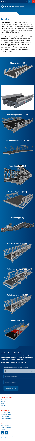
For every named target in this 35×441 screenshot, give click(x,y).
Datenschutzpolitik (6, 427)
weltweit (3, 401)
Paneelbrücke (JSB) (6, 412)
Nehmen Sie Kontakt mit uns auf (15, 362)
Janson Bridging (5, 399)
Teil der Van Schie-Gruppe (7, 436)
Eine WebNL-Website (6, 438)
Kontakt (3, 407)
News (2, 403)
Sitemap (3, 429)
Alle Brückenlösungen (6, 418)
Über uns (3, 405)
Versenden (15, 388)
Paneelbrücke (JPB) (6, 414)
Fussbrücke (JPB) (5, 416)
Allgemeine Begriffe (6, 425)
